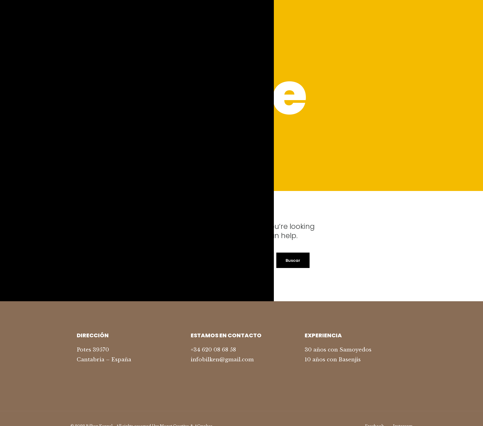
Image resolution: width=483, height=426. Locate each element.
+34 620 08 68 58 (213, 350)
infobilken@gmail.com (222, 359)
